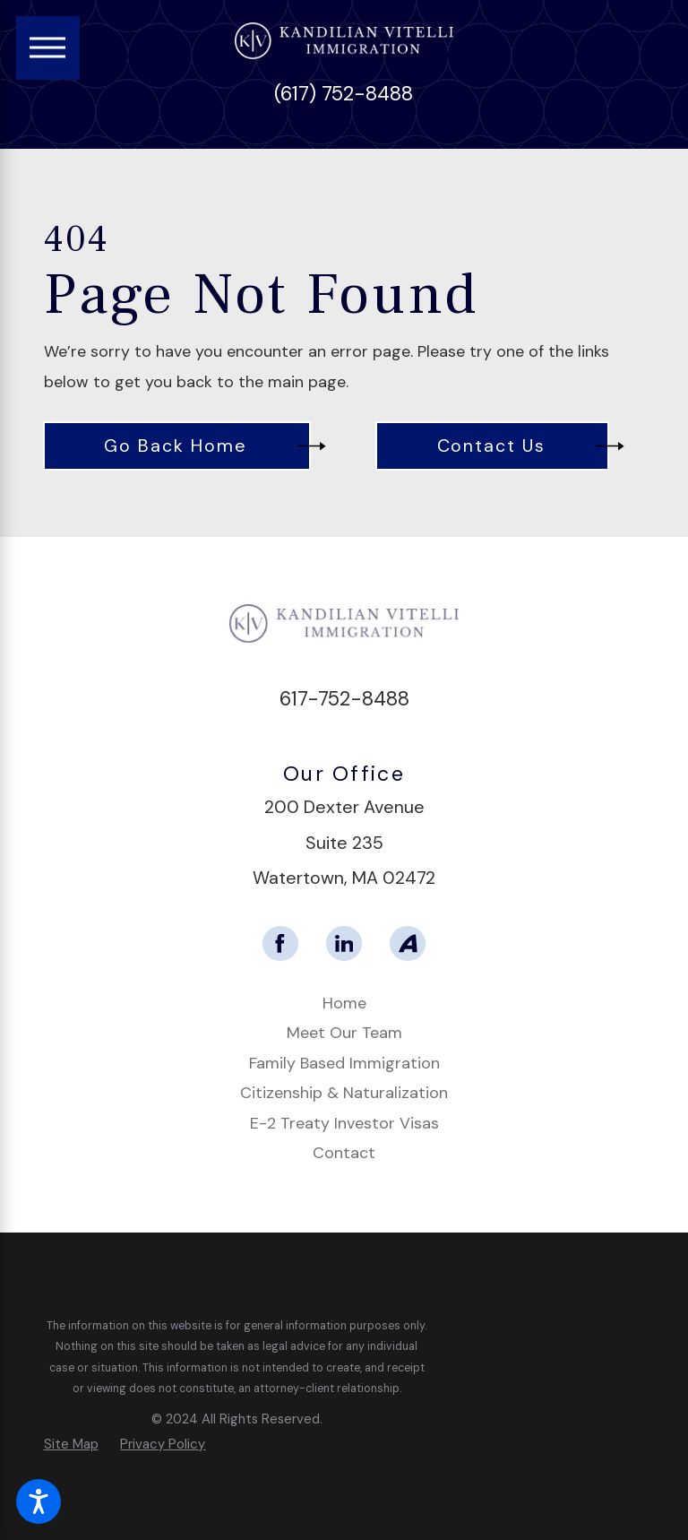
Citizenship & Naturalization (344, 1092)
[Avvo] (408, 944)
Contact (344, 1153)
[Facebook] (280, 944)
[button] (38, 1501)
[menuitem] (344, 1003)
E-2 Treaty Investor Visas (344, 1123)
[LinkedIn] (344, 944)
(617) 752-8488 (343, 94)
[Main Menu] (48, 48)
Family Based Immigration (344, 1063)
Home (344, 1003)
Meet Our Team (344, 1032)
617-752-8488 (344, 699)
